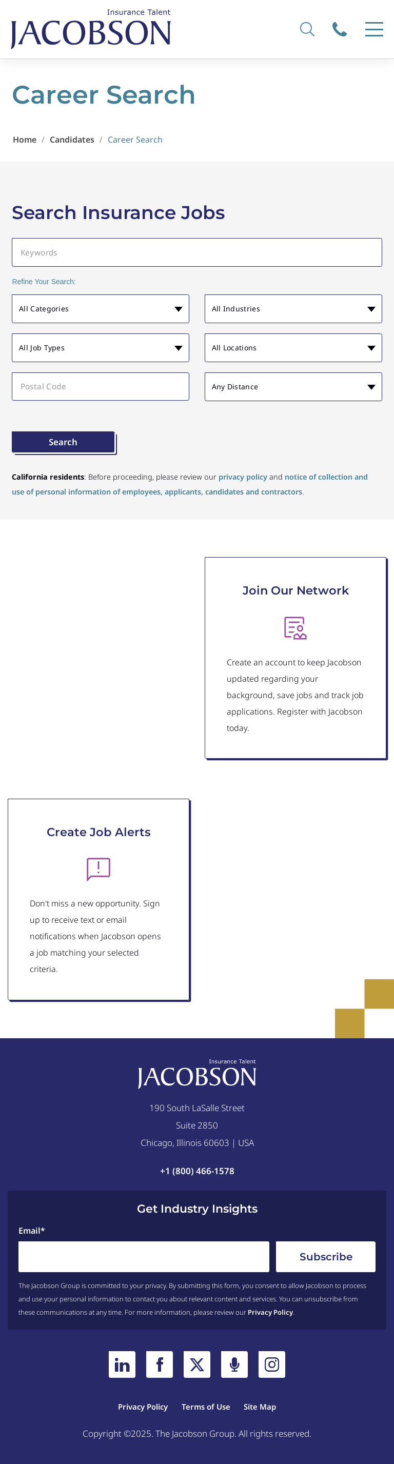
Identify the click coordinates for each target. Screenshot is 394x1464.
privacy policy (243, 477)
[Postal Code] (100, 386)
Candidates (72, 139)
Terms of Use (206, 1406)
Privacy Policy (270, 1312)
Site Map (260, 1406)
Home (24, 139)
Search (63, 442)
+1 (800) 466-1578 (197, 1171)
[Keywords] (197, 252)
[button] (100, 309)
